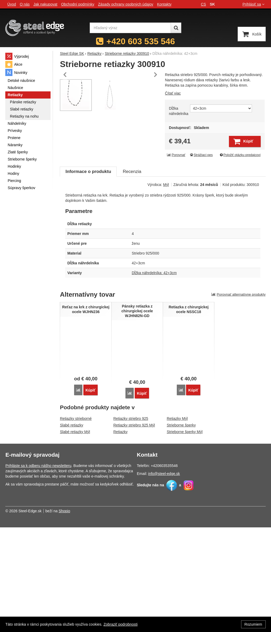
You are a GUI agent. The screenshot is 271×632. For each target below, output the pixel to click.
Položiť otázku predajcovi (239, 155)
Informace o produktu (88, 276)
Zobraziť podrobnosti (120, 624)
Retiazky (120, 536)
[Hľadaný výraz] (130, 28)
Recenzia (132, 276)
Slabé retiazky (71, 530)
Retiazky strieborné (76, 523)
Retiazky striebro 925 (130, 523)
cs (203, 4)
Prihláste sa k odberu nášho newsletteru (38, 570)
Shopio (64, 615)
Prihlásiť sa (253, 4)
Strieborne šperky (181, 530)
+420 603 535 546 (140, 41)
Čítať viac (173, 93)
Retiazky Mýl (177, 523)
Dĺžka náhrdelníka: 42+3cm (154, 378)
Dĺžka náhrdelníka (178, 111)
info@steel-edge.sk (164, 578)
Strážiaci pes (201, 155)
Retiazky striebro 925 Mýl (134, 530)
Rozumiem (253, 624)
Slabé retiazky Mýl (75, 536)
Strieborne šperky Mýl (184, 536)
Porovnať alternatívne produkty (238, 399)
